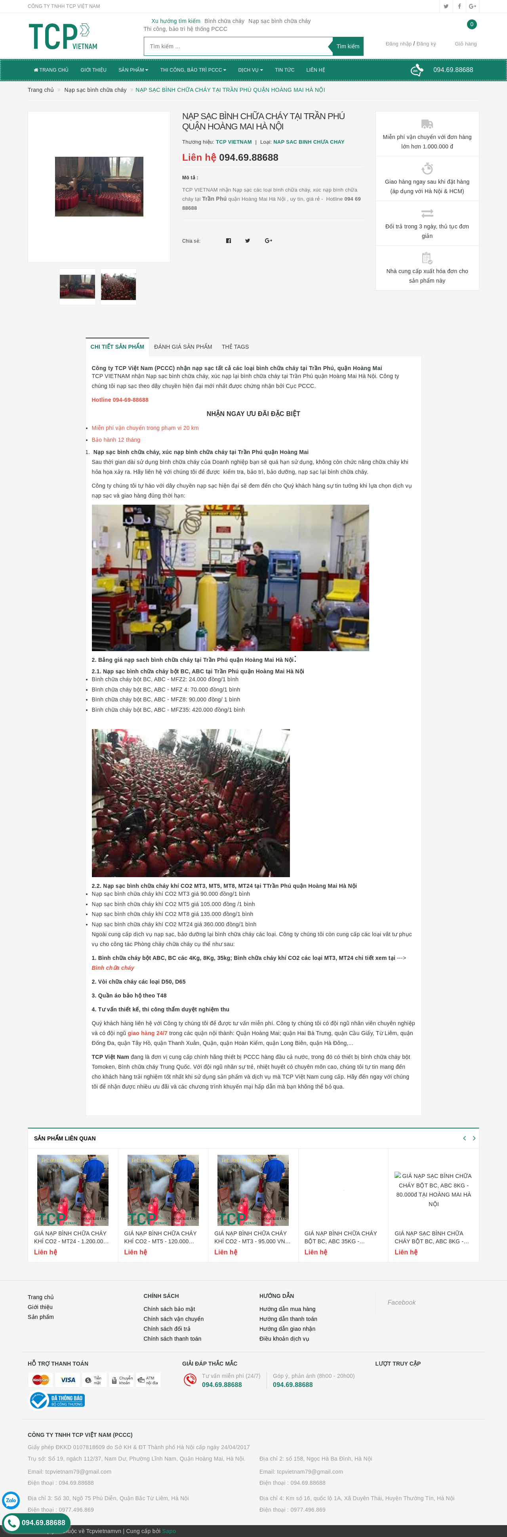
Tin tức (284, 70)
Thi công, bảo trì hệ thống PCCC (186, 29)
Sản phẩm (133, 70)
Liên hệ (316, 70)
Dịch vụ (250, 70)
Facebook (402, 1302)
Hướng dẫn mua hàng (287, 1309)
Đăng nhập (399, 44)
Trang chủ (51, 70)
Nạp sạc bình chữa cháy (279, 21)
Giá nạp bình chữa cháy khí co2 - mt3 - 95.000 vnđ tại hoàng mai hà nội (251, 1241)
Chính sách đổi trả (167, 1329)
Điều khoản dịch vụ (284, 1339)
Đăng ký (426, 44)
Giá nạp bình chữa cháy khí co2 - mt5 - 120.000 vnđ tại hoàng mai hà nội (162, 1241)
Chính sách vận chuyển (174, 1319)
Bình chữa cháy (224, 21)
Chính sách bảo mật (169, 1309)
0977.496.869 (76, 1510)
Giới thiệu (94, 70)
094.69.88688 (248, 157)
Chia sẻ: (191, 241)
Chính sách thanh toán (173, 1339)
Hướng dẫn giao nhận (287, 1329)
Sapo (169, 1531)
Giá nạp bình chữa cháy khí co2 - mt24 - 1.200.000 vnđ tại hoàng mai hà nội (72, 1241)
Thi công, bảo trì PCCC (193, 70)
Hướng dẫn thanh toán (288, 1319)
